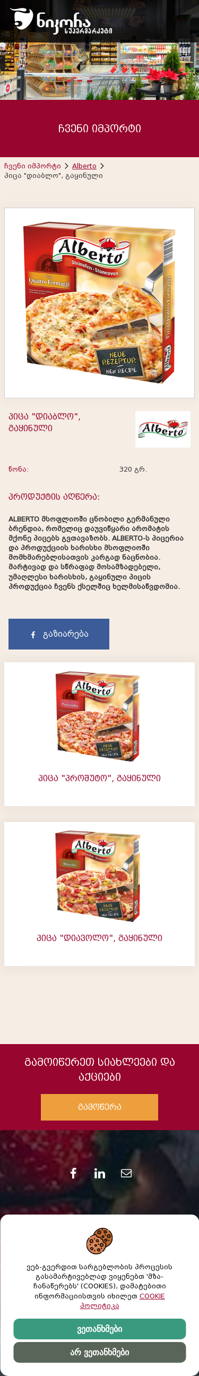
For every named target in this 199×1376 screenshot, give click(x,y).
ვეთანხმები (99, 1329)
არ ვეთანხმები (99, 1352)
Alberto (84, 166)
